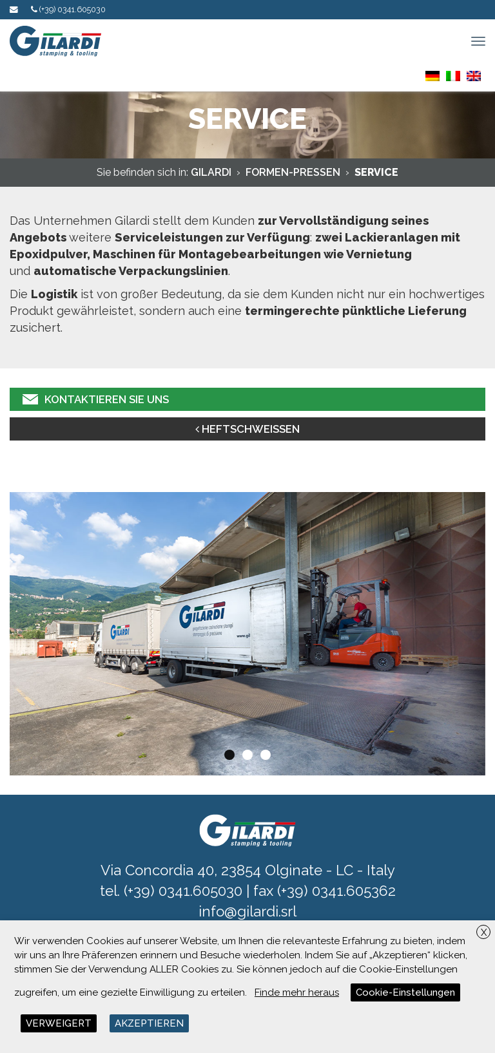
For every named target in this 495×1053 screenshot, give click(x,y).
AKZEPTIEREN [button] (149, 1023)
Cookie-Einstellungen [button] (405, 992)
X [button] (484, 932)
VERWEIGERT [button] (59, 1023)
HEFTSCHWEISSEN (247, 428)
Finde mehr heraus (297, 992)
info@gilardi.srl (247, 911)
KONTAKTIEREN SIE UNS (96, 399)
